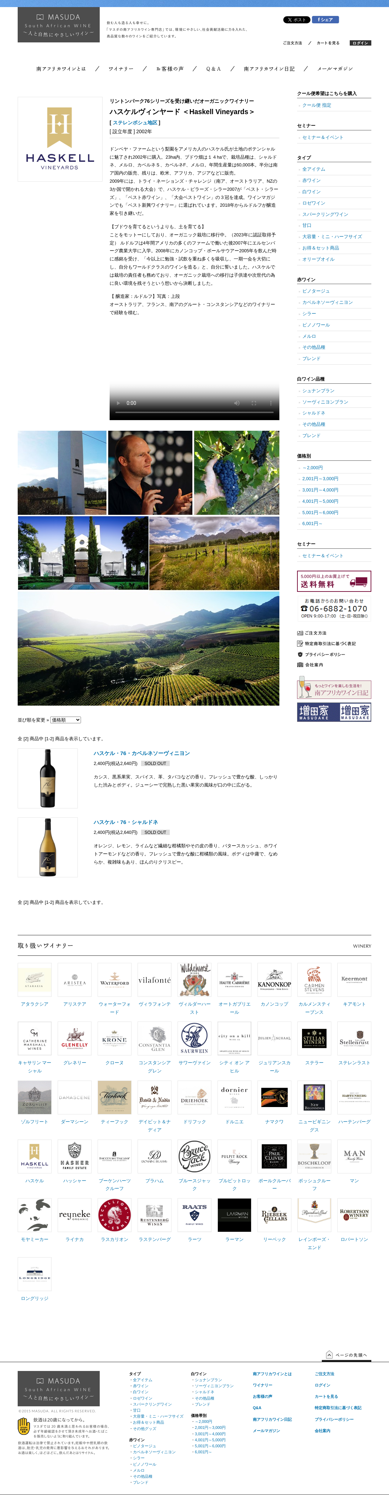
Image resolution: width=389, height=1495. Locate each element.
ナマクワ (274, 1121)
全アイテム (313, 169)
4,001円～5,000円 (320, 501)
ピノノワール (316, 325)
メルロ (309, 336)
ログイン (322, 1385)
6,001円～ (312, 523)
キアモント (354, 1004)
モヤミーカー (34, 1239)
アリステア (74, 1004)
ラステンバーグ (155, 1239)
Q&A (257, 1408)
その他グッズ (144, 1428)
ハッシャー (74, 1180)
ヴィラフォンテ (155, 1004)
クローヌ (114, 1062)
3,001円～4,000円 (320, 490)
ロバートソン (354, 1239)
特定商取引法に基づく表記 (338, 1408)
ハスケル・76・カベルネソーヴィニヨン (142, 753)
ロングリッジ (34, 1298)
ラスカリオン (114, 1239)
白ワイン (311, 191)
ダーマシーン (74, 1121)
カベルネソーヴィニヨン (327, 302)
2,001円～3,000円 (320, 478)
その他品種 (313, 347)
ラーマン (234, 1239)
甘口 (307, 225)
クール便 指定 (316, 105)
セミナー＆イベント (323, 137)
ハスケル (34, 1180)
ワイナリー (262, 1385)
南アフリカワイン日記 (272, 1419)
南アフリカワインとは (272, 1374)
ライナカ (74, 1239)
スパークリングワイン (325, 214)
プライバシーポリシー (334, 1419)
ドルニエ (234, 1121)
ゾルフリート (34, 1121)
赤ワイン (311, 180)
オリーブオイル (318, 259)
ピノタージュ (316, 291)
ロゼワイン (313, 203)
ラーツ (195, 1239)
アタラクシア (34, 1004)
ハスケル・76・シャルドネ (126, 822)
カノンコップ (274, 1004)
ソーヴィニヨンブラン (325, 402)
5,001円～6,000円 (320, 512)
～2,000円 (312, 467)
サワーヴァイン (195, 1062)
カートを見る (326, 1396)
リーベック (274, 1239)
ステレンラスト (354, 1062)
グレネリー (74, 1062)
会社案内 (322, 1431)
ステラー (314, 1062)
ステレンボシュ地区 (135, 122)
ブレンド (311, 358)
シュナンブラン (318, 390)
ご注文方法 (324, 1374)
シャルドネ (313, 413)
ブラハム (154, 1180)
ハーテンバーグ (354, 1121)
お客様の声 (262, 1396)
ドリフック (194, 1121)
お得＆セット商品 (320, 248)
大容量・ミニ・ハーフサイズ (332, 236)
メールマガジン (266, 1431)
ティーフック (114, 1121)
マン (354, 1180)
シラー (309, 313)
